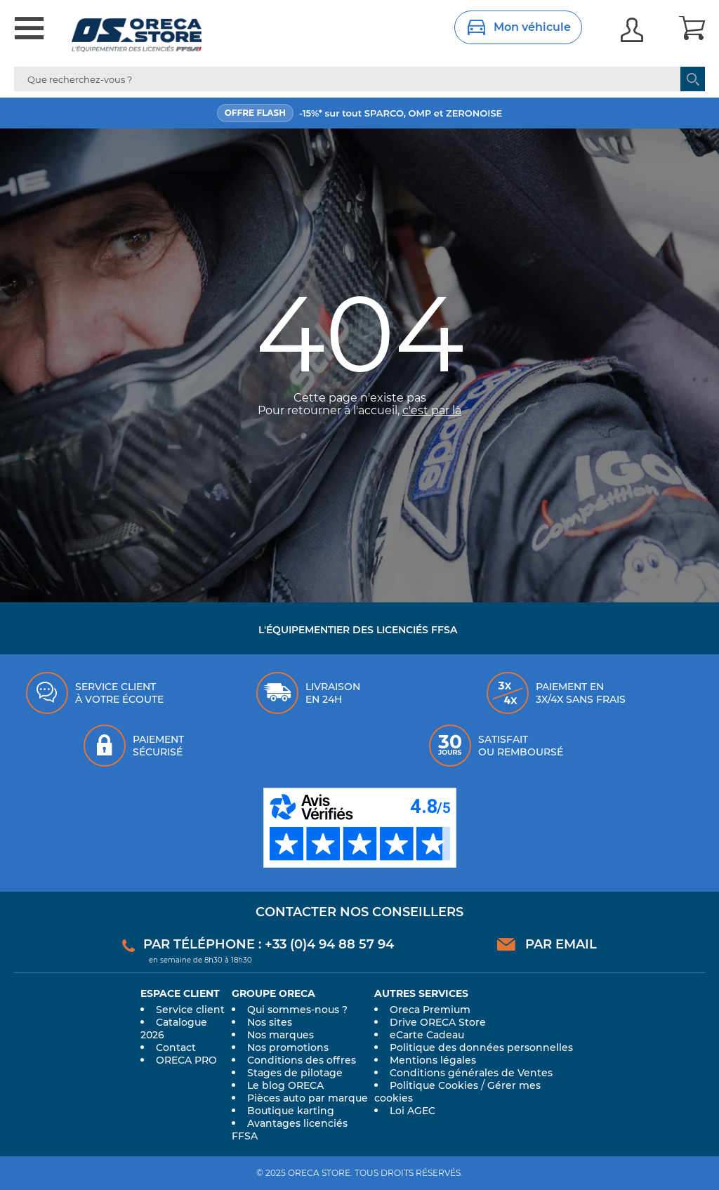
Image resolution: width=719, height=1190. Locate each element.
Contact (176, 1047)
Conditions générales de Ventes (471, 1072)
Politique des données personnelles (481, 1047)
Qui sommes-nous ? (297, 1009)
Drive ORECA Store (438, 1022)
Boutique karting (290, 1110)
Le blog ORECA (285, 1085)
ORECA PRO (186, 1060)
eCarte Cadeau (427, 1035)
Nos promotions (288, 1047)
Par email (561, 944)
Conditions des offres (301, 1060)
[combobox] (359, 79)
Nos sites (269, 1022)
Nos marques (280, 1035)
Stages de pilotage (295, 1072)
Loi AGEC (412, 1110)
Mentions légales (433, 1060)
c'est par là (431, 410)
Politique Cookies (434, 1085)
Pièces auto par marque (307, 1098)
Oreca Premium (430, 1009)
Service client (190, 1009)
